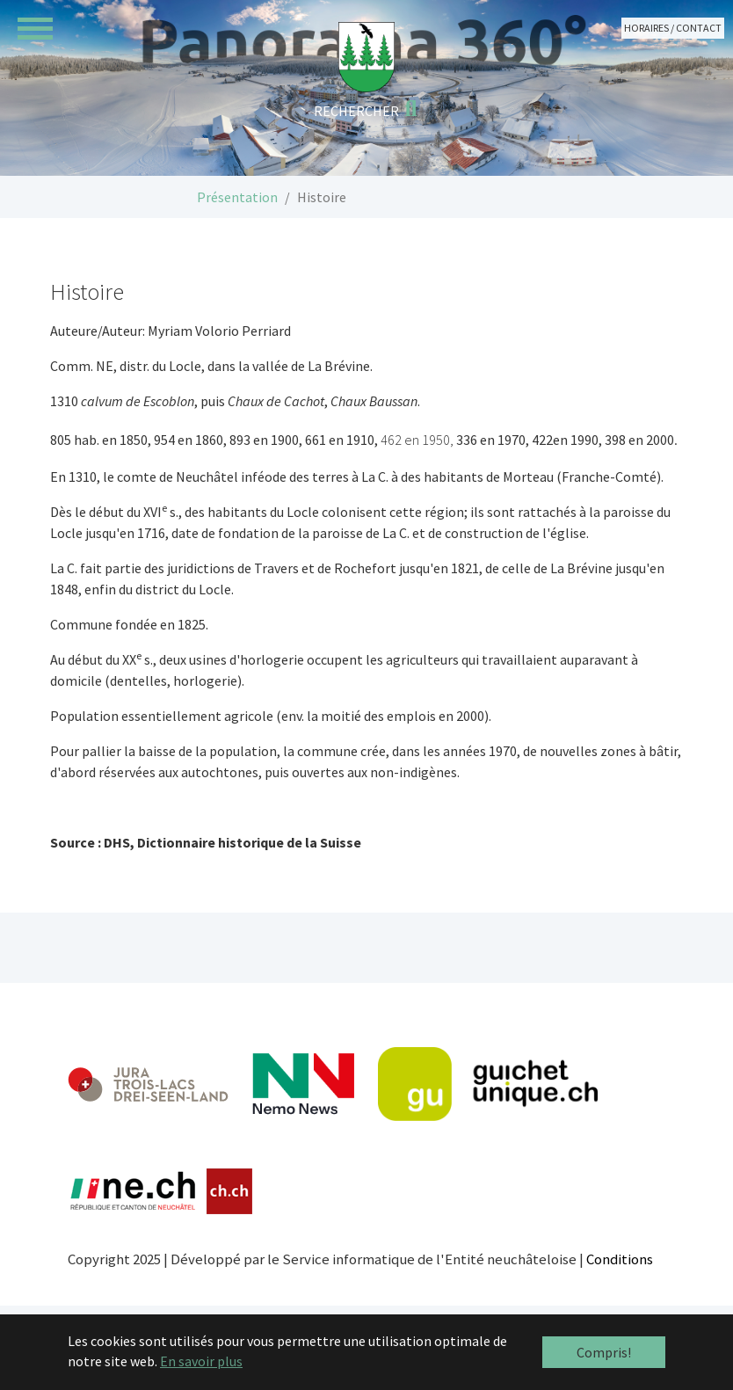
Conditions (619, 1259)
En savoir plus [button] (201, 1361)
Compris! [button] (604, 1352)
